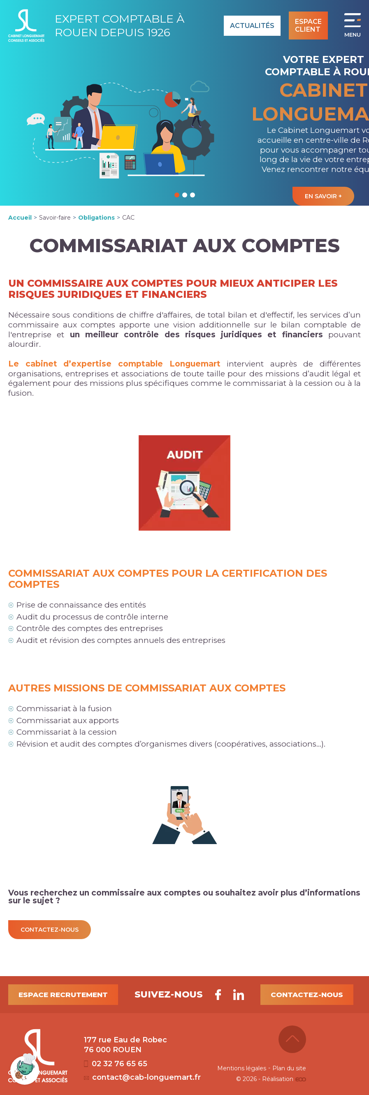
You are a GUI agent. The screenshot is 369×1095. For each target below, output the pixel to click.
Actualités (252, 26)
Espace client (308, 25)
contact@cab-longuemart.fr (142, 1077)
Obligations (96, 217)
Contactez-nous (307, 995)
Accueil (20, 217)
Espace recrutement (63, 995)
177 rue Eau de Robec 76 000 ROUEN (125, 1044)
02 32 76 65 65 (115, 1063)
